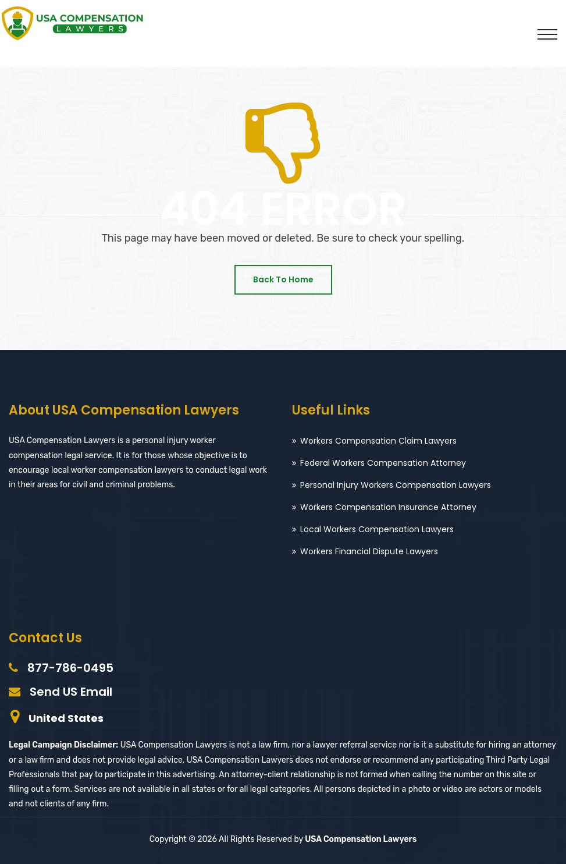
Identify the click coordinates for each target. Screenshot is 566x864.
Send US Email (71, 692)
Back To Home (283, 279)
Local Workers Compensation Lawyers (377, 529)
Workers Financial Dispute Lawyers (369, 551)
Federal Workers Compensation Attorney (383, 463)
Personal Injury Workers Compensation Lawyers (395, 485)
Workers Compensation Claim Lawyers (378, 441)
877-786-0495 (70, 668)
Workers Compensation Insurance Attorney (388, 507)
